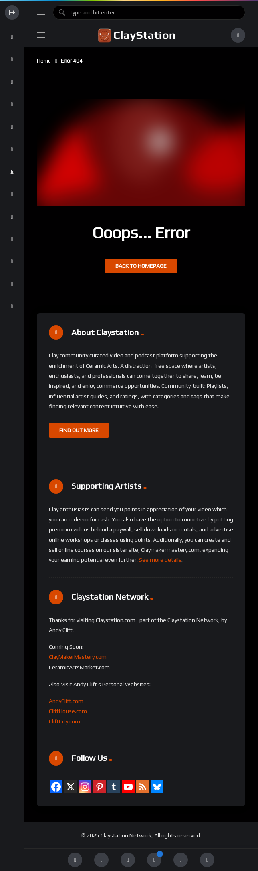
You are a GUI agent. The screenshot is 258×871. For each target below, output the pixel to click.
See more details (160, 560)
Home (44, 61)
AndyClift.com (66, 701)
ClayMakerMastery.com (78, 657)
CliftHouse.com (68, 711)
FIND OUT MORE (79, 430)
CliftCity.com (64, 721)
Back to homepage (141, 266)
